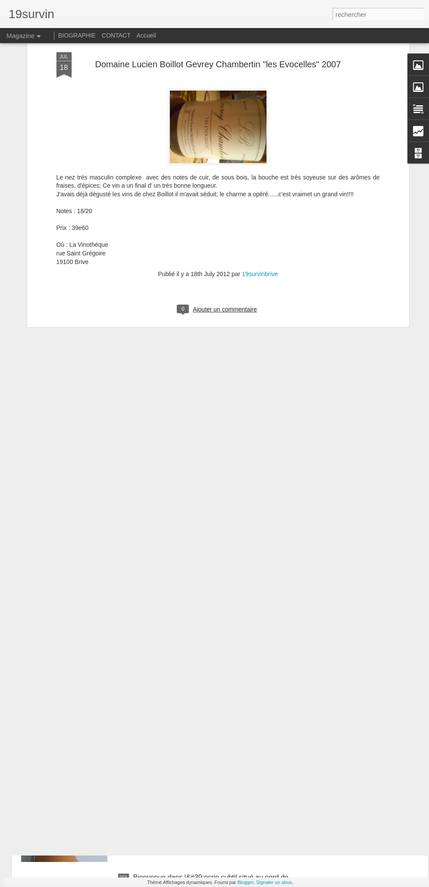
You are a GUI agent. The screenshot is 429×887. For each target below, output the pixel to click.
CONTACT (116, 35)
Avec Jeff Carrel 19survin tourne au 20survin (201, 681)
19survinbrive (260, 189)
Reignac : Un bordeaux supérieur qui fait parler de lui (213, 779)
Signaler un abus (274, 882)
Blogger (246, 882)
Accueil (146, 35)
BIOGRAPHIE (77, 35)
